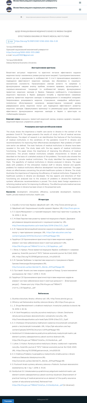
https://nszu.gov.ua (71, 208)
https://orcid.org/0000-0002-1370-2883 (23, 52)
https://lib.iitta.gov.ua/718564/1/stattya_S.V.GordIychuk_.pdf (37, 385)
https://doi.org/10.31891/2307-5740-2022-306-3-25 (36, 41)
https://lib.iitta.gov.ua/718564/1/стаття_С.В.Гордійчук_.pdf (37, 246)
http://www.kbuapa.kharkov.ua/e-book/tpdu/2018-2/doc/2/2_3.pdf (40, 226)
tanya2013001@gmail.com (23, 55)
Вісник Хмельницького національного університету (35, 7)
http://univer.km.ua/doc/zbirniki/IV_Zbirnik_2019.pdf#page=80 (38, 267)
